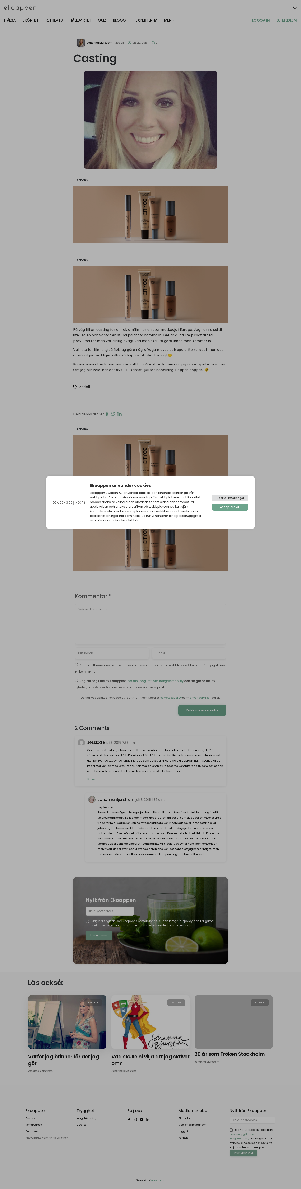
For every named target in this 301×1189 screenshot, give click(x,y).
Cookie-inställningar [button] (230, 498)
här (135, 520)
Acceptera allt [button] (230, 507)
